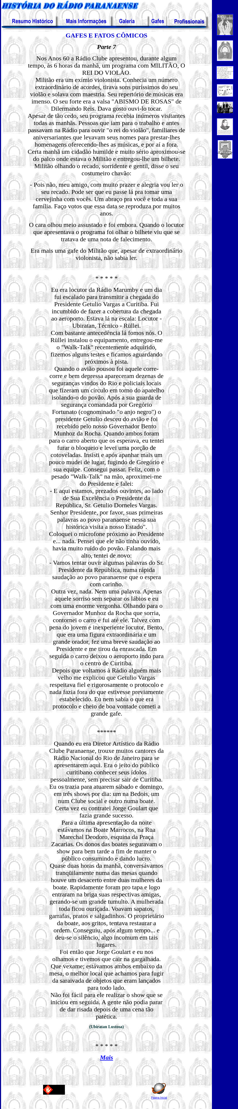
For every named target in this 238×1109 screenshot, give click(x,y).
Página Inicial (159, 1097)
